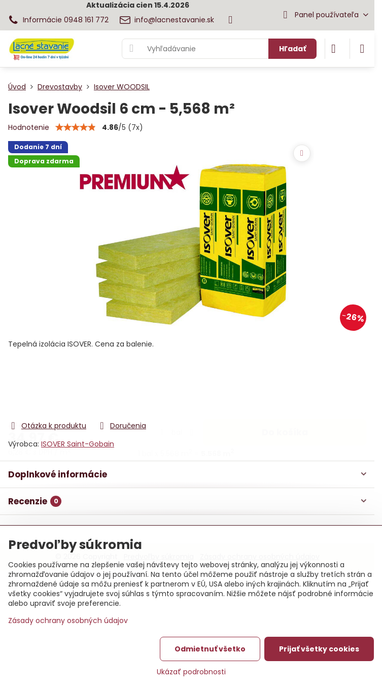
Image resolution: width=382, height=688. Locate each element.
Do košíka (285, 378)
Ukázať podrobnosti (191, 672)
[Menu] (362, 49)
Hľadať (292, 49)
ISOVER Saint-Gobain (77, 444)
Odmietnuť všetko (210, 649)
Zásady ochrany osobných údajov (68, 620)
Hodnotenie (28, 127)
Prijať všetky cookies (319, 649)
